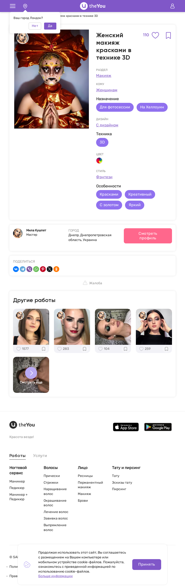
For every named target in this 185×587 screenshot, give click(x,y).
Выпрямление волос (55, 527)
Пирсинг (119, 489)
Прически (52, 476)
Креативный (140, 194)
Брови (83, 501)
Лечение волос (56, 512)
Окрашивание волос (55, 503)
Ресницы (85, 476)
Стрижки (51, 483)
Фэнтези (104, 177)
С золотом (109, 205)
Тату (115, 476)
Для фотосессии (115, 107)
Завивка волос (56, 518)
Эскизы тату (122, 483)
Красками (109, 194)
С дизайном (107, 125)
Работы (17, 456)
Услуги (40, 456)
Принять (146, 564)
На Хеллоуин (152, 107)
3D (102, 142)
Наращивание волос (55, 491)
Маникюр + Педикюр (18, 497)
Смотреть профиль (148, 235)
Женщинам (106, 90)
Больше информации (55, 576)
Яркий (135, 205)
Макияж (103, 75)
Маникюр (17, 481)
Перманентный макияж (90, 485)
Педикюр (16, 488)
